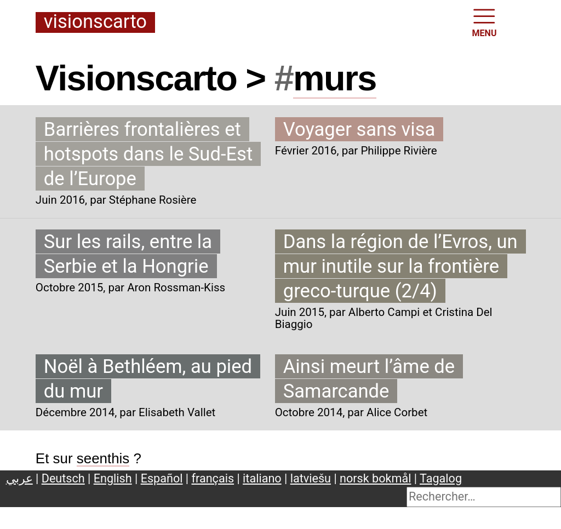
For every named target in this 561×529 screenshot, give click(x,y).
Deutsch (63, 478)
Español (162, 478)
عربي (19, 478)
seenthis (103, 458)
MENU (484, 21)
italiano (262, 478)
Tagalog (441, 478)
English (113, 478)
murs (334, 78)
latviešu (310, 478)
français (213, 478)
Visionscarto (95, 22)
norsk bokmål (375, 478)
